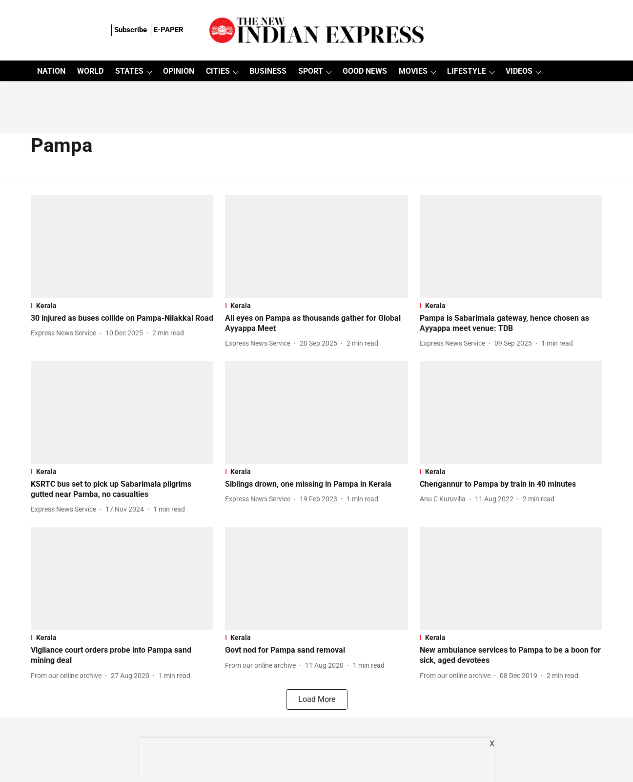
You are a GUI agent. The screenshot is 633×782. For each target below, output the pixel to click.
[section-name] (122, 305)
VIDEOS (519, 71)
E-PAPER (169, 29)
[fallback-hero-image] (122, 246)
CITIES (218, 71)
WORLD (90, 71)
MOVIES (413, 71)
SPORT (310, 71)
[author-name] (65, 333)
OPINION (178, 71)
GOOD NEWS (365, 71)
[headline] (122, 318)
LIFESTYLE (466, 71)
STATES (129, 71)
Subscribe (130, 29)
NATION (51, 71)
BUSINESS (267, 71)
